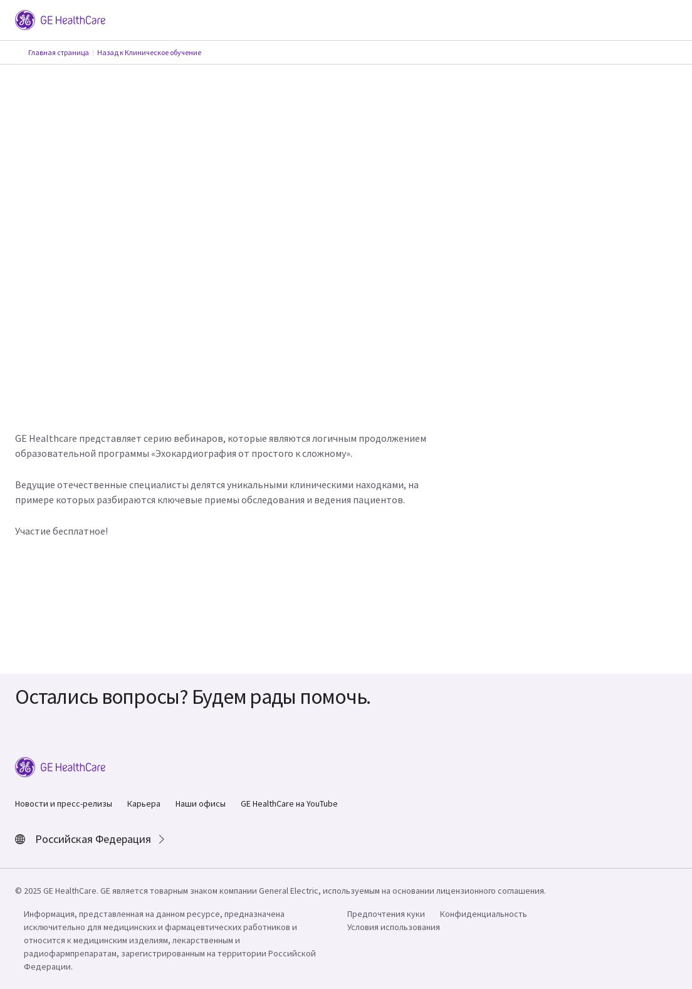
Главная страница (58, 52)
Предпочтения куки (386, 913)
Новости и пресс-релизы (63, 803)
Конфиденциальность (483, 913)
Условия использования (393, 927)
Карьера (143, 803)
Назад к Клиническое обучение (149, 52)
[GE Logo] (60, 19)
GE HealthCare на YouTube (289, 803)
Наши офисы (201, 803)
